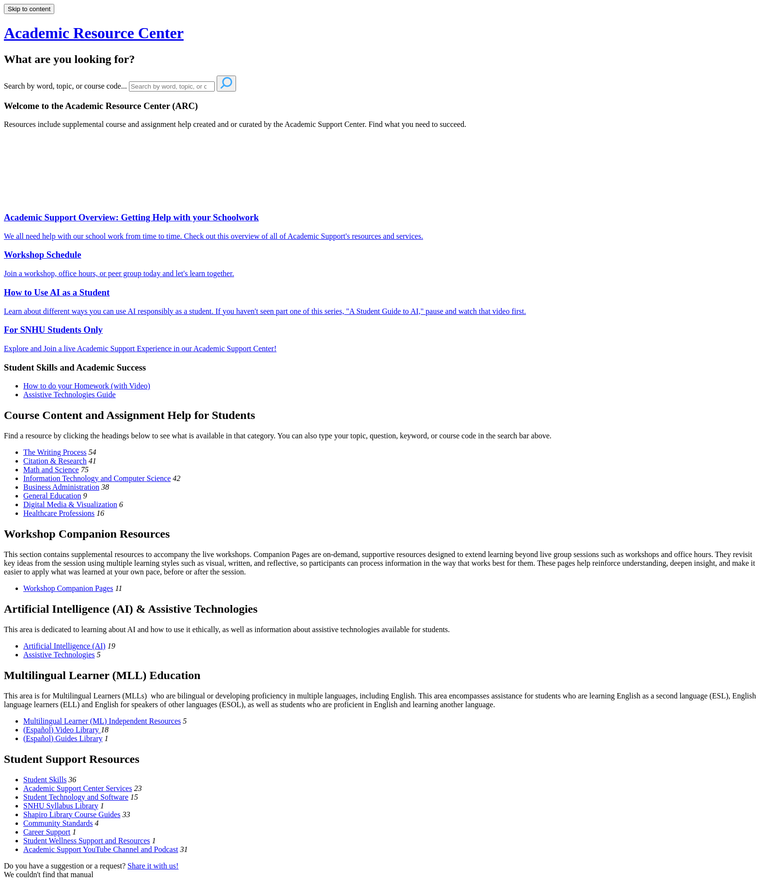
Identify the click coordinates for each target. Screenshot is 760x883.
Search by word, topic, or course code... (65, 86)
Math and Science (51, 469)
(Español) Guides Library (63, 738)
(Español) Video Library (62, 730)
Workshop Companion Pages (68, 588)
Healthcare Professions (59, 513)
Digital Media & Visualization (70, 504)
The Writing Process (55, 452)
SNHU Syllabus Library (60, 806)
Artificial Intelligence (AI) (64, 646)
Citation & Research (55, 461)
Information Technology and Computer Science (97, 478)
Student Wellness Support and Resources (86, 841)
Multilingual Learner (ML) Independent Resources (102, 721)
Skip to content (29, 9)
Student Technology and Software (75, 797)
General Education (52, 496)
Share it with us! (152, 866)
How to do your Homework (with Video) (86, 386)
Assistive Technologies (59, 655)
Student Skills (44, 779)
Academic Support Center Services (77, 788)
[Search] (172, 86)
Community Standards (58, 823)
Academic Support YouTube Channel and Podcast (100, 849)
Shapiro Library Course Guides (71, 814)
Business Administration (61, 487)
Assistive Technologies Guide (69, 394)
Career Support (46, 832)
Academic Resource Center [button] (94, 33)
